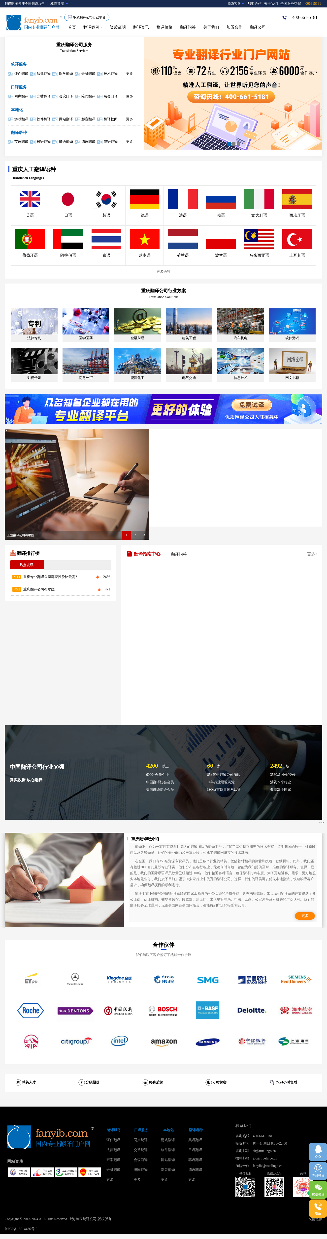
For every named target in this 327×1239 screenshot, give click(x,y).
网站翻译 (66, 119)
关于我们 (271, 3)
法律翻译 (44, 74)
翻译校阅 (111, 119)
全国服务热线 (300, 3)
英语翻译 (21, 142)
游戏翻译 (21, 119)
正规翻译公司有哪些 (20, 535)
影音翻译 (88, 119)
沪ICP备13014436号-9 (21, 1229)
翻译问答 (188, 27)
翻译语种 (19, 132)
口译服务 (19, 87)
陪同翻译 (88, 96)
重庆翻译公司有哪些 (39, 589)
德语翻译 (88, 142)
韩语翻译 (66, 142)
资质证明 (118, 27)
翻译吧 (9, 3)
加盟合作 (255, 3)
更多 (129, 74)
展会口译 (111, 96)
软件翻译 (44, 119)
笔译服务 (19, 64)
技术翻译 (111, 74)
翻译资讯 (141, 27)
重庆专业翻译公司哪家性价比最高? (50, 577)
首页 (72, 27)
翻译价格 (164, 27)
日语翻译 (44, 142)
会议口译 (66, 96)
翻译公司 (258, 27)
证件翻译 (21, 74)
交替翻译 (44, 96)
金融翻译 (88, 74)
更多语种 (163, 272)
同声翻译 (21, 96)
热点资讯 (26, 565)
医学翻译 (66, 74)
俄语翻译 (111, 142)
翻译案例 (92, 27)
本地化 (17, 110)
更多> (312, 554)
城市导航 (59, 3)
